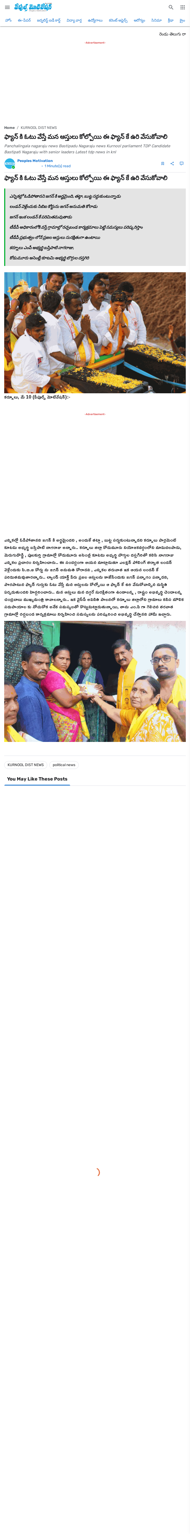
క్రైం (182, 20)
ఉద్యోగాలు (95, 20)
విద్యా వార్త (74, 20)
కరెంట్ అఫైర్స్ (118, 20)
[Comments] (181, 163)
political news (64, 765)
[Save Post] (163, 163)
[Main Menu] (7, 7)
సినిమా (156, 20)
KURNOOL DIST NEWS (39, 127)
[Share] (172, 163)
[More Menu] (182, 7)
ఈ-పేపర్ (24, 20)
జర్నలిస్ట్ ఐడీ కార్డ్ (48, 20)
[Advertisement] (95, 82)
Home (9, 127)
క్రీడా (170, 20)
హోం (8, 20)
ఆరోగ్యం (139, 20)
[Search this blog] (171, 7)
